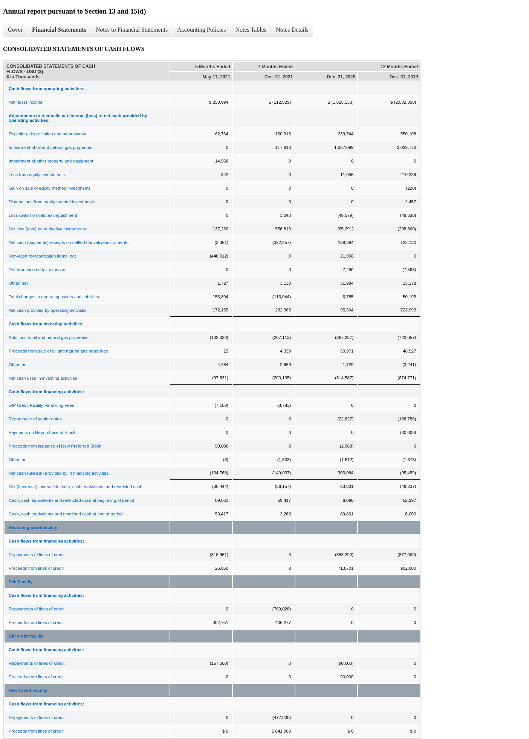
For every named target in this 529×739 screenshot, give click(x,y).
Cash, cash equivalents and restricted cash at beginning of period (71, 500)
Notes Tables (251, 29)
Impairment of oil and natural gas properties (50, 147)
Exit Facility (21, 582)
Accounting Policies (201, 29)
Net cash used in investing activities (43, 378)
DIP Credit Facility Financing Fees (41, 405)
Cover (15, 29)
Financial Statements (59, 29)
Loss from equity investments (37, 174)
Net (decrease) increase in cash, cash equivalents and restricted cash (75, 486)
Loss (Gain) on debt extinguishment (43, 215)
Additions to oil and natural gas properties (49, 337)
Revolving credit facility (33, 527)
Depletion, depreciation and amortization (47, 134)
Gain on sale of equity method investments (49, 188)
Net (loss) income (25, 102)
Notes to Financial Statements (132, 29)
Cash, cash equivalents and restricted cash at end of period (65, 514)
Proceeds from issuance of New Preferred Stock (55, 446)
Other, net (18, 283)
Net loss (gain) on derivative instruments (47, 229)
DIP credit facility (26, 636)
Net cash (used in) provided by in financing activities (59, 473)
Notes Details (292, 29)
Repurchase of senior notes (35, 419)
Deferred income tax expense (37, 269)
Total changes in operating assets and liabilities (54, 296)
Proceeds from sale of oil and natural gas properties (58, 351)
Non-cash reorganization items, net (42, 256)
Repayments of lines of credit (36, 554)
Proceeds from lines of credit (36, 568)
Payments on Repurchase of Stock (42, 432)
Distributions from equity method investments (52, 201)
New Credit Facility (28, 690)
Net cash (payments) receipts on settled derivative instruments (68, 242)
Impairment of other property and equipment (51, 161)
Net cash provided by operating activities (47, 310)
